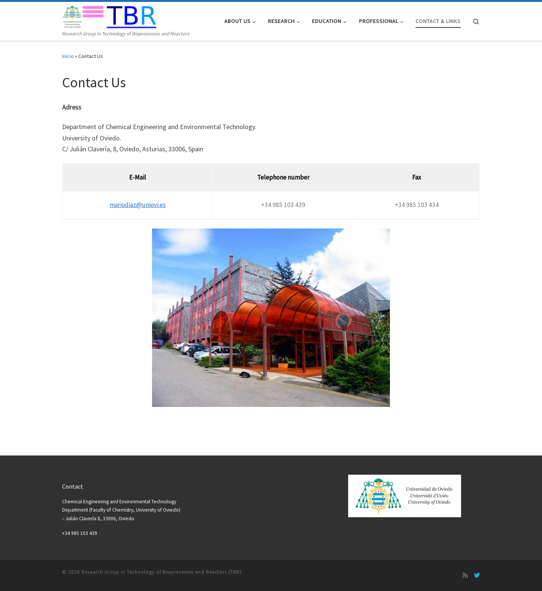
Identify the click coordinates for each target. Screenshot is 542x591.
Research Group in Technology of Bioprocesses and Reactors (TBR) (162, 572)
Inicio (68, 56)
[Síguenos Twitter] (477, 575)
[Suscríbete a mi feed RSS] (465, 575)
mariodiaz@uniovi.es (138, 205)
